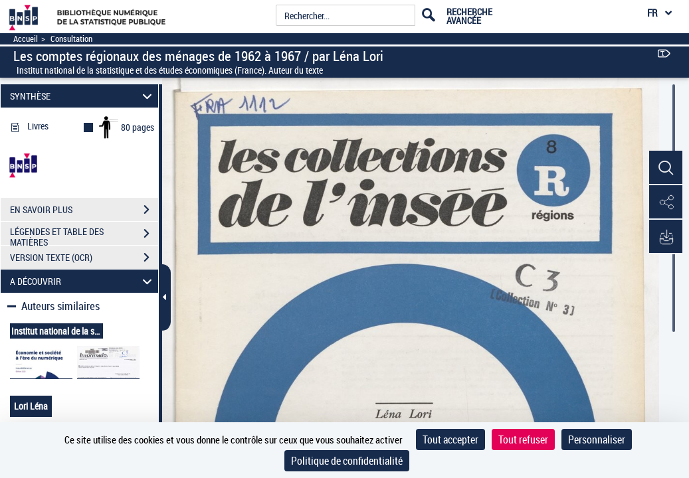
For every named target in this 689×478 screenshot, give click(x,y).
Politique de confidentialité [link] (347, 460)
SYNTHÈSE (83, 96)
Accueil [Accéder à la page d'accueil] (25, 38)
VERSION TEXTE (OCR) (84, 257)
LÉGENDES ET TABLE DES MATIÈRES (84, 235)
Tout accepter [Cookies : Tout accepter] (450, 439)
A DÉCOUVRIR (83, 281)
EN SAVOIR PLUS (84, 209)
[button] (665, 168)
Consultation (71, 38)
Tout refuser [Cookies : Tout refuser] (523, 439)
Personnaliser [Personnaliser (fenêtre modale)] (596, 439)
